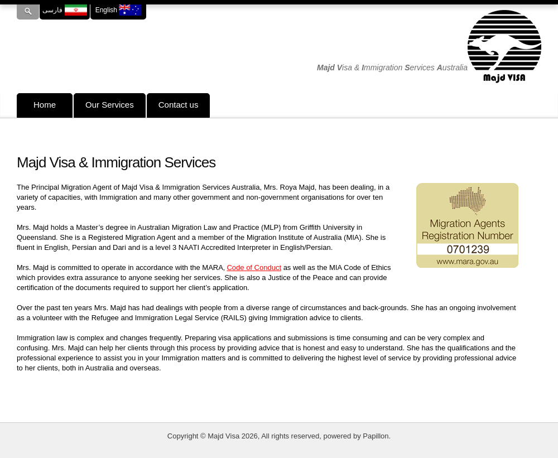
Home (44, 104)
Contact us (178, 104)
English (118, 10)
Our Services (109, 104)
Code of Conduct (254, 267)
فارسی (64, 10)
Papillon (375, 436)
